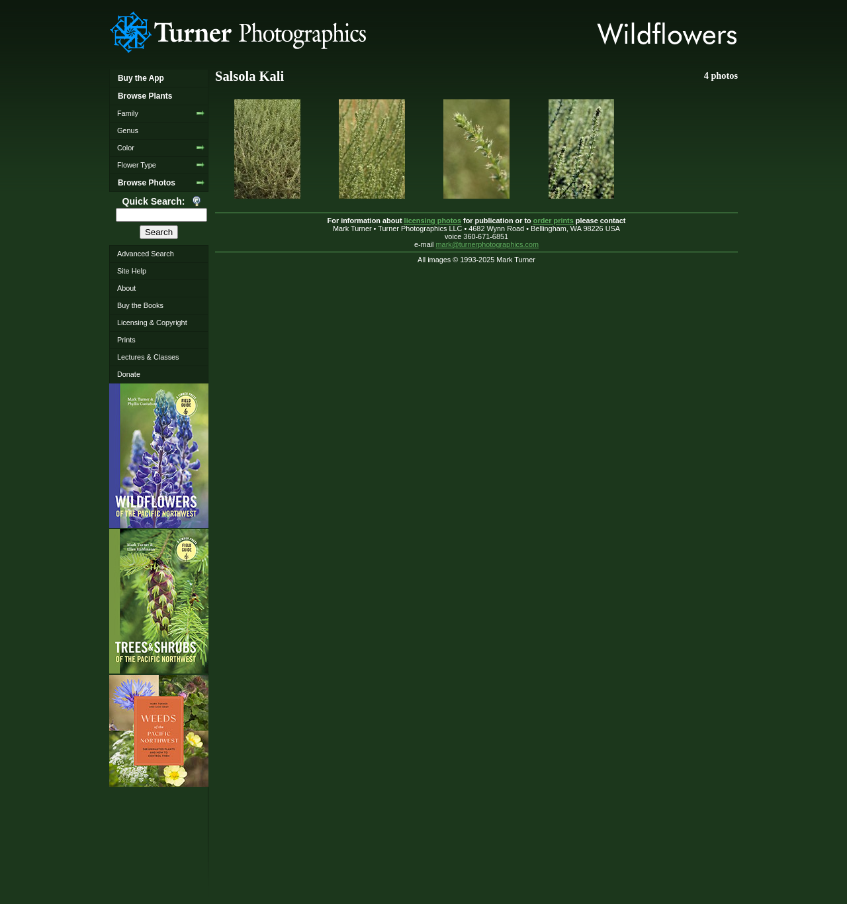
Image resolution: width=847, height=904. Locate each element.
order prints (553, 221)
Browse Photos (146, 182)
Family (127, 113)
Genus (127, 130)
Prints (126, 340)
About (126, 288)
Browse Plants (145, 96)
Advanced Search (145, 254)
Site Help (131, 271)
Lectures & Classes (148, 357)
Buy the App (141, 78)
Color (125, 148)
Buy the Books (140, 305)
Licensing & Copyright (152, 322)
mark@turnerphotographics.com (487, 244)
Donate (128, 374)
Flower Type (136, 165)
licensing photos (432, 221)
